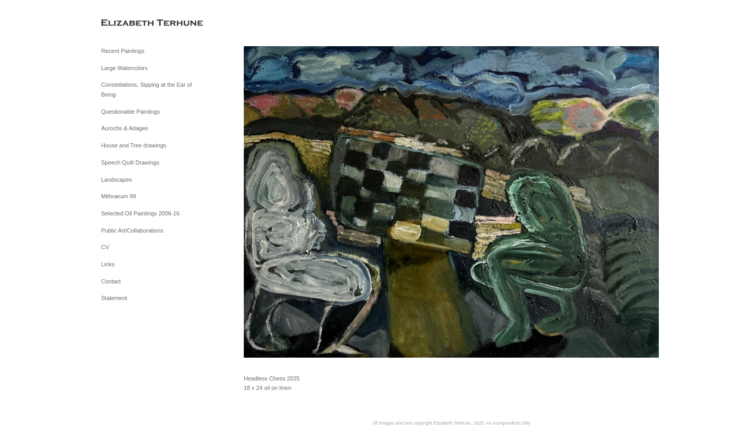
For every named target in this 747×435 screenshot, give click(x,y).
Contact (111, 281)
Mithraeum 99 (118, 196)
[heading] (127, 23)
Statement (114, 298)
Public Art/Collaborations (132, 230)
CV (105, 247)
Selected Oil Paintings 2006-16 (140, 213)
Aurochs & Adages (124, 128)
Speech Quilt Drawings (130, 162)
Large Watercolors (124, 68)
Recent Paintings (122, 51)
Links (108, 264)
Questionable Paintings (130, 111)
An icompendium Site (508, 423)
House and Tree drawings (133, 145)
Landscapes (116, 179)
